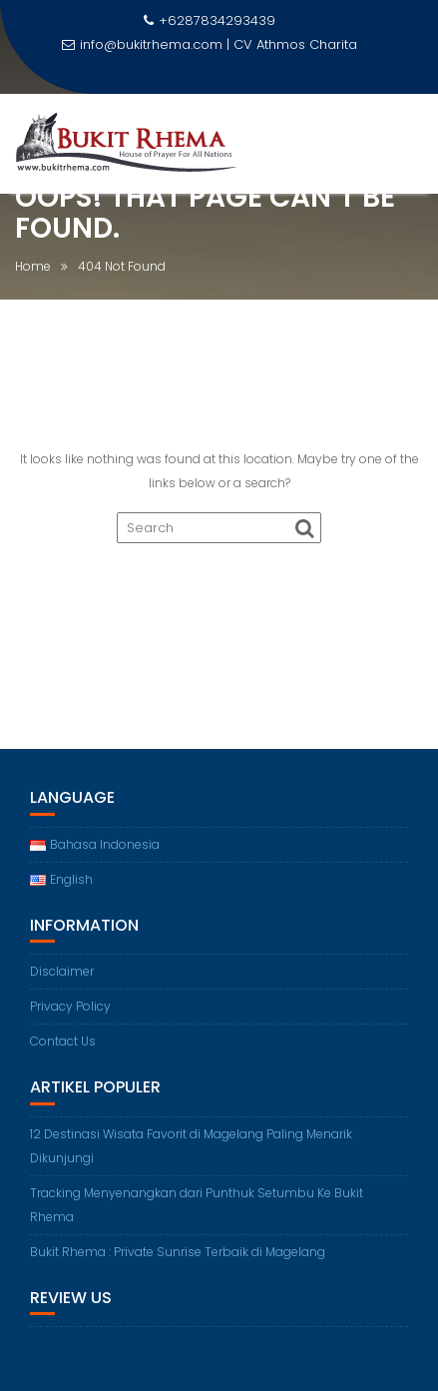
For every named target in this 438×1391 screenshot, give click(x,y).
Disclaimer (62, 971)
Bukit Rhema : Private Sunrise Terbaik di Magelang (177, 1251)
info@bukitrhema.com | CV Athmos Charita (209, 44)
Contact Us (63, 1041)
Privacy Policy (70, 1006)
